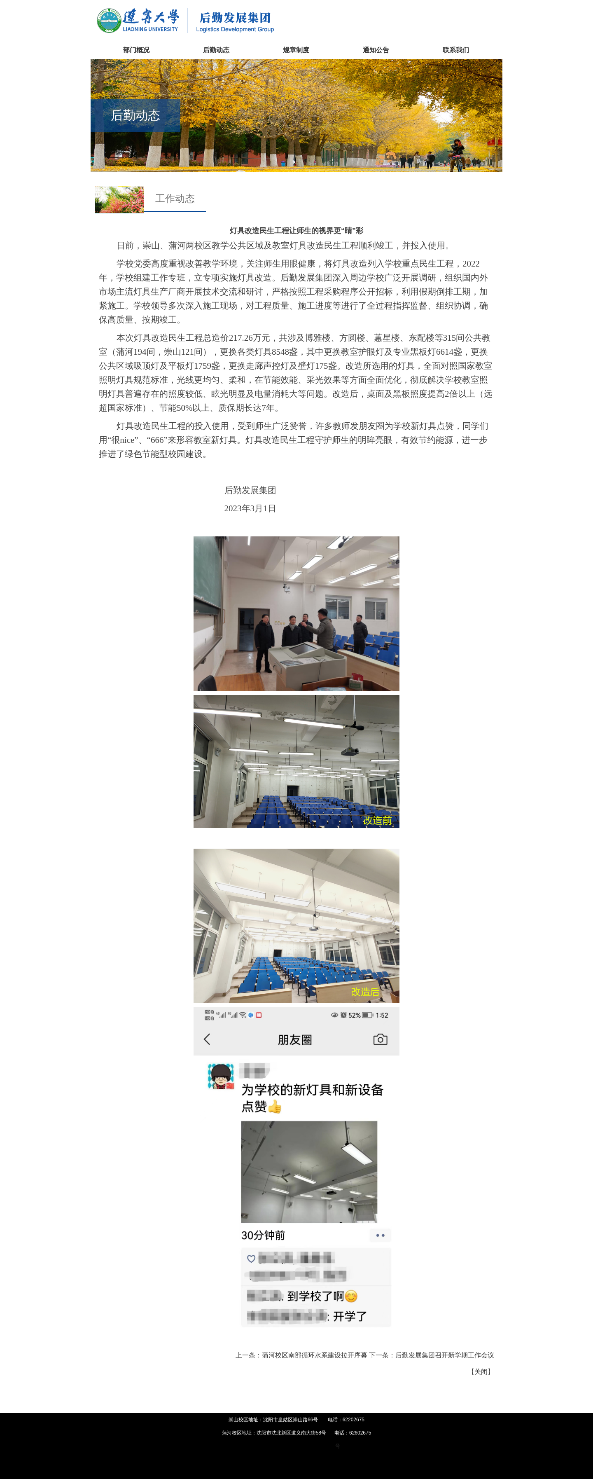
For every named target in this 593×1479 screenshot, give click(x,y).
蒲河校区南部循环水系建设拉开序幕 (314, 1355)
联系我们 (456, 50)
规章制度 (296, 50)
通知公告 (376, 50)
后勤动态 (216, 50)
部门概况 (136, 50)
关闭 (481, 1371)
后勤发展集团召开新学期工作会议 (444, 1355)
